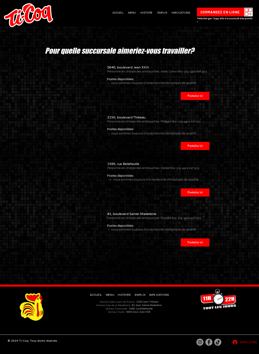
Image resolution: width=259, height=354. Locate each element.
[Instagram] (200, 342)
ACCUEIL (118, 12)
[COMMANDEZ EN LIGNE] (220, 12)
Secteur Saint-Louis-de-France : (129, 302)
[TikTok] (217, 342)
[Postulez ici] (195, 96)
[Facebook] (208, 342)
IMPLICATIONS (181, 12)
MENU (132, 12)
